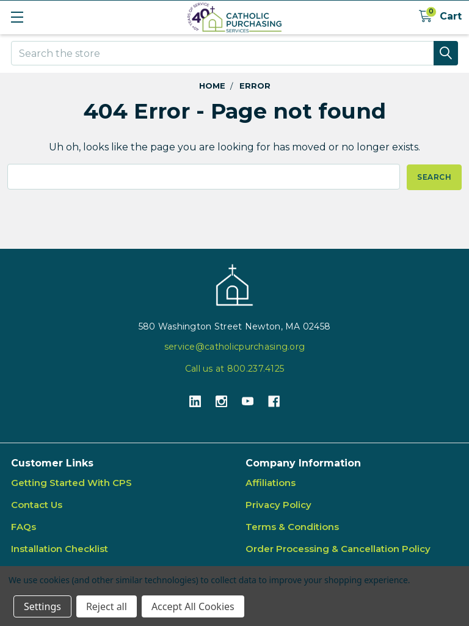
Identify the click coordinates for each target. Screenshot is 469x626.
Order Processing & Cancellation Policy (338, 548)
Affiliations (270, 482)
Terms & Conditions (292, 526)
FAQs (23, 526)
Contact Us (36, 504)
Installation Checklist (59, 548)
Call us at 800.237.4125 (234, 368)
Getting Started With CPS (71, 482)
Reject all (106, 606)
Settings (42, 606)
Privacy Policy (278, 504)
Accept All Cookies (192, 606)
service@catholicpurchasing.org (234, 346)
